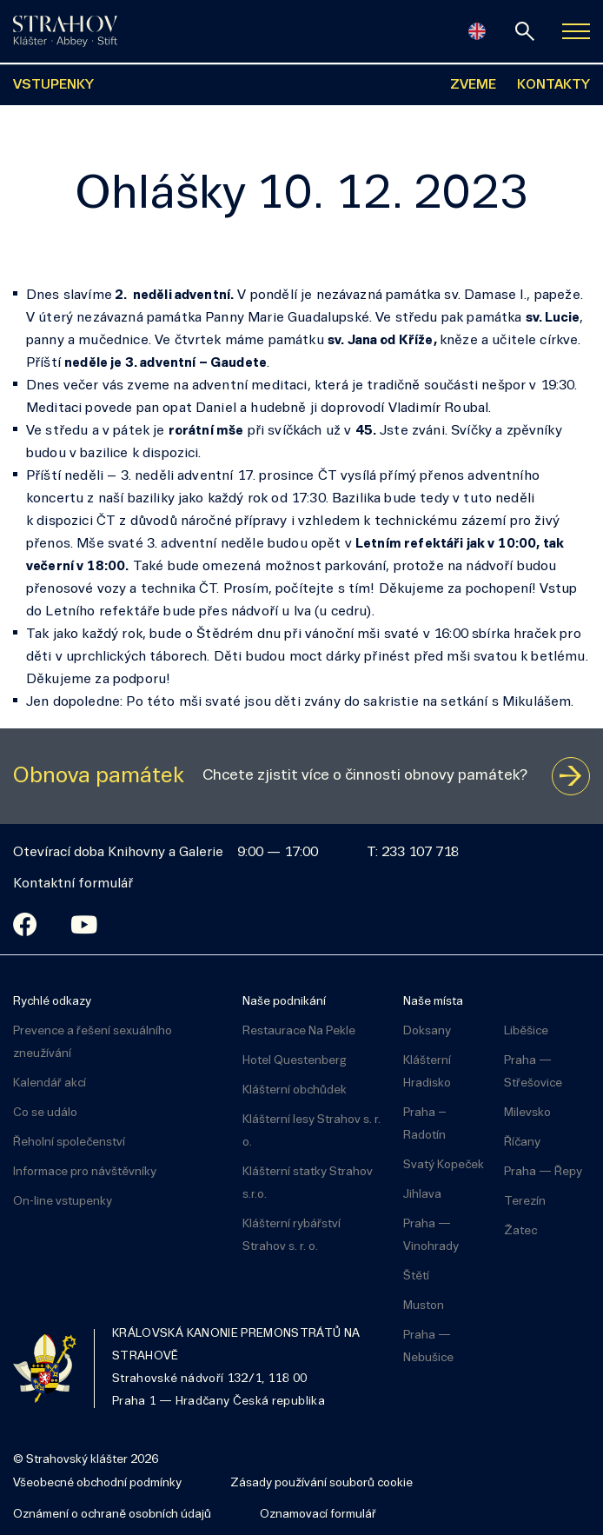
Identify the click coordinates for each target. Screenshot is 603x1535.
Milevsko (527, 1113)
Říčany (522, 1142)
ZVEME (473, 85)
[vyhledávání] (525, 31)
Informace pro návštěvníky (84, 1172)
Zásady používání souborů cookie (321, 1483)
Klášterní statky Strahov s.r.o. (307, 1183)
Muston (423, 1306)
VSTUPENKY (53, 85)
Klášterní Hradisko (427, 1072)
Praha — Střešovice (533, 1072)
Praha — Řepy (543, 1172)
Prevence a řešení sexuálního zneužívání (92, 1043)
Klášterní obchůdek (294, 1090)
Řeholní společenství (69, 1142)
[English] (477, 31)
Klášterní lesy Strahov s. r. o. (311, 1131)
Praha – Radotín (425, 1124)
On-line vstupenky (62, 1201)
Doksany (427, 1031)
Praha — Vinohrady (431, 1236)
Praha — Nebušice (428, 1347)
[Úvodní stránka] (65, 31)
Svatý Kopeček (443, 1165)
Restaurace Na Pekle (298, 1031)
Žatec (520, 1231)
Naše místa (433, 1001)
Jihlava (422, 1194)
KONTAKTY (553, 85)
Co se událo (45, 1113)
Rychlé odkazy (52, 1001)
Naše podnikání (284, 1001)
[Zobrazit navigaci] (576, 31)
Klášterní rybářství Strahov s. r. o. (291, 1236)
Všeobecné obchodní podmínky (97, 1483)
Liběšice (526, 1031)
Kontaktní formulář (73, 884)
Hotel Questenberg (294, 1061)
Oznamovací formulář (318, 1514)
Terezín (525, 1201)
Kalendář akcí (49, 1083)
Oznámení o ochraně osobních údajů (112, 1514)
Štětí (416, 1276)
